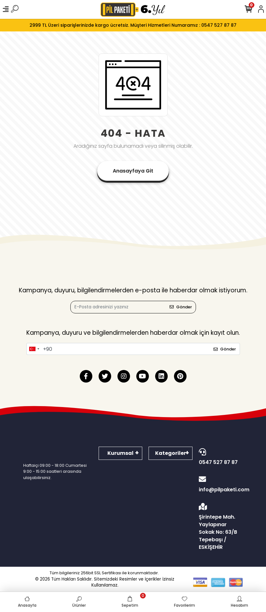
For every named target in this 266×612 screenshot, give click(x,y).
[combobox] (34, 349)
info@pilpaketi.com (221, 484)
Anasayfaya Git (133, 170)
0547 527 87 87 (219, 457)
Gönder (181, 307)
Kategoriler (170, 453)
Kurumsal (120, 453)
